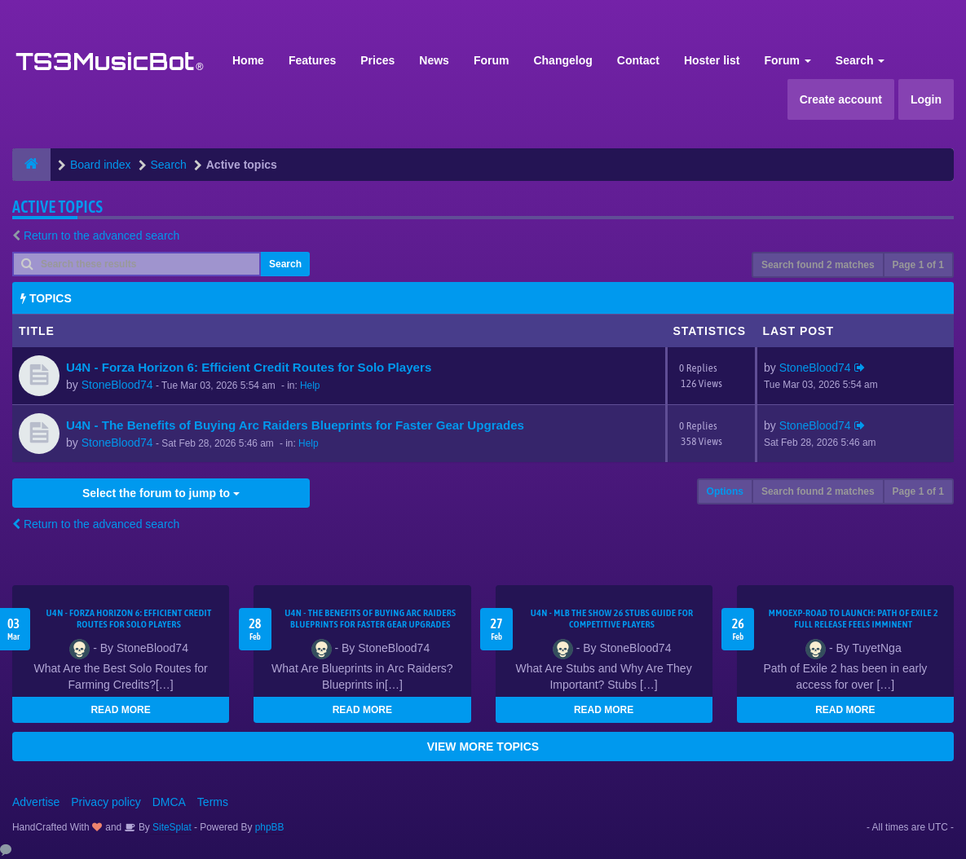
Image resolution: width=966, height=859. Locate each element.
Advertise (36, 801)
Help (310, 385)
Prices (377, 60)
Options (725, 491)
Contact (638, 60)
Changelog (562, 60)
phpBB (270, 827)
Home (248, 60)
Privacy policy (106, 801)
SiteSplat (171, 827)
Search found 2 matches (818, 265)
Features (312, 60)
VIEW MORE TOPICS (483, 746)
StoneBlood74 (117, 384)
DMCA (169, 801)
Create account (841, 99)
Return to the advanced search (101, 235)
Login (926, 99)
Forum (491, 60)
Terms (212, 801)
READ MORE (120, 710)
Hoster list (711, 60)
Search (860, 60)
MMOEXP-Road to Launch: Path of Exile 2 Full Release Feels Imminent (853, 618)
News (434, 60)
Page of (918, 265)
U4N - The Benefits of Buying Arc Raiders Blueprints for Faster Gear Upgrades (295, 425)
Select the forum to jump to (161, 493)
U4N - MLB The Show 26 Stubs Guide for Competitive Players (612, 618)
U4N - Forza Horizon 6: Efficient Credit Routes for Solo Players (248, 367)
